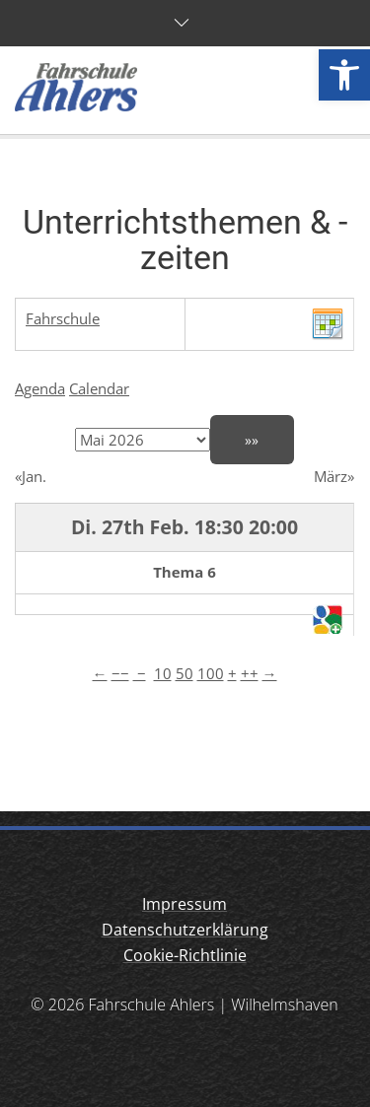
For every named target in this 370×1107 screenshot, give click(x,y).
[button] (344, 75)
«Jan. (30, 476)
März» (334, 476)
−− (120, 673)
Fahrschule (63, 318)
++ (250, 673)
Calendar (99, 388)
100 (210, 673)
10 (163, 673)
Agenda (40, 388)
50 (184, 673)
